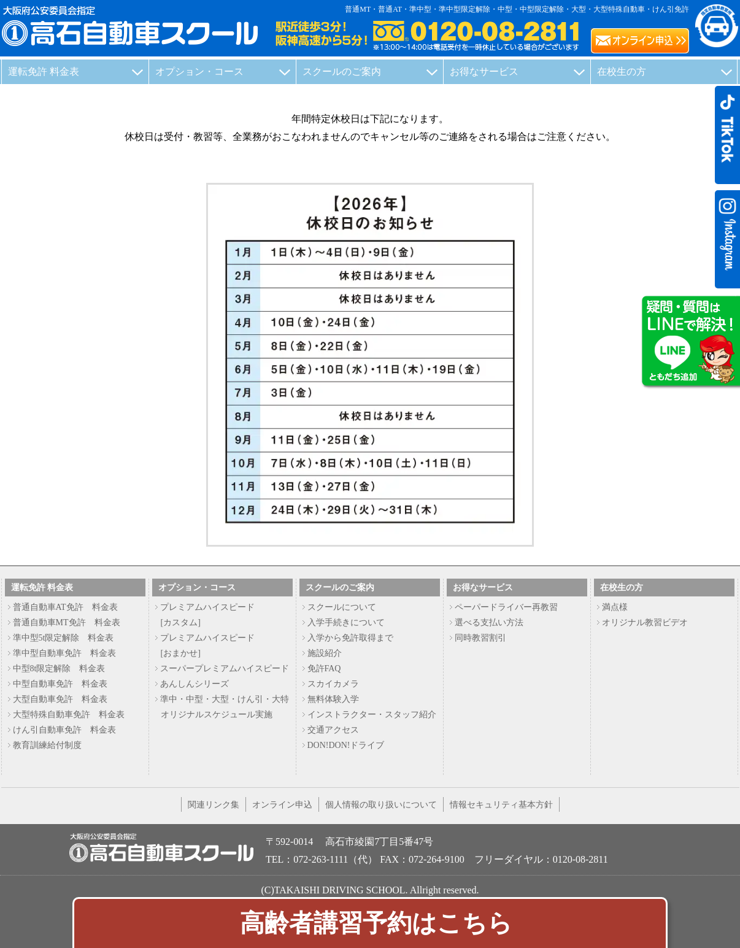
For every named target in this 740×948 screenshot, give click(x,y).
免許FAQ (324, 668)
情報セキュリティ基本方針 (501, 804)
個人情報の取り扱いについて (381, 804)
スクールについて (341, 607)
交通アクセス (333, 729)
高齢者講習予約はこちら (376, 923)
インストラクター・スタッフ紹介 (371, 714)
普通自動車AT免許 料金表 (65, 607)
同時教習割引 (480, 637)
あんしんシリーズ (194, 683)
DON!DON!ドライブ (346, 745)
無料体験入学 (333, 699)
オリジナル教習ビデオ (645, 622)
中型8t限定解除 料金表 (59, 668)
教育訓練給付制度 (47, 745)
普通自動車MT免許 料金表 (66, 622)
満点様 (615, 607)
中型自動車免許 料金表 (60, 683)
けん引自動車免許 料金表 (64, 729)
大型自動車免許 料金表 (60, 699)
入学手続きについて (346, 622)
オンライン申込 (282, 804)
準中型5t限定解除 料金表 (63, 637)
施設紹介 (324, 653)
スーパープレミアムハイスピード (224, 668)
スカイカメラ (333, 683)
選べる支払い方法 (489, 622)
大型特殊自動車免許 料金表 (69, 714)
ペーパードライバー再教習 (506, 607)
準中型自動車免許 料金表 (64, 653)
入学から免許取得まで (350, 637)
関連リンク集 (213, 804)
